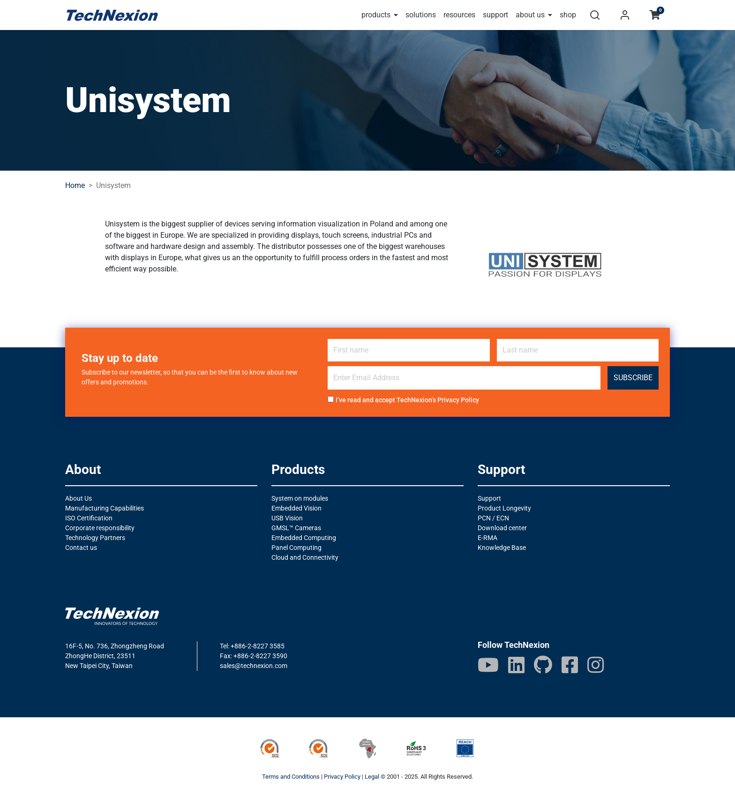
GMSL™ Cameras (296, 528)
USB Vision (287, 518)
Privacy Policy (458, 400)
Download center (502, 528)
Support (489, 498)
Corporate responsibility (100, 528)
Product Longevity (504, 508)
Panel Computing (296, 547)
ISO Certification (88, 518)
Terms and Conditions (291, 776)
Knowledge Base (502, 547)
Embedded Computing (303, 537)
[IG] (595, 664)
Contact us (81, 547)
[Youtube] (488, 664)
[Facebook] (570, 664)
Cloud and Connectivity (304, 557)
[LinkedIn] (516, 664)
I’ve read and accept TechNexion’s (407, 400)
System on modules (299, 498)
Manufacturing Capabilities (104, 508)
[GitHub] (543, 664)
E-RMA (487, 537)
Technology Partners (95, 537)
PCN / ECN (493, 518)
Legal (372, 776)
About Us (78, 498)
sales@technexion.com (253, 665)
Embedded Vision (296, 508)
